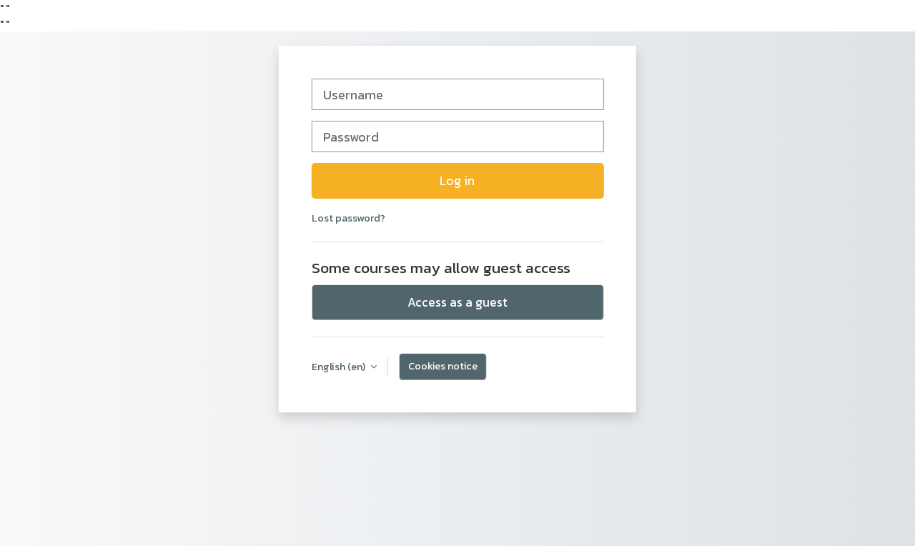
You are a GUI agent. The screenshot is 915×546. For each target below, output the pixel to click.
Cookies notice (443, 366)
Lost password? (348, 218)
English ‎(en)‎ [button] (339, 366)
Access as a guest (457, 302)
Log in (457, 181)
